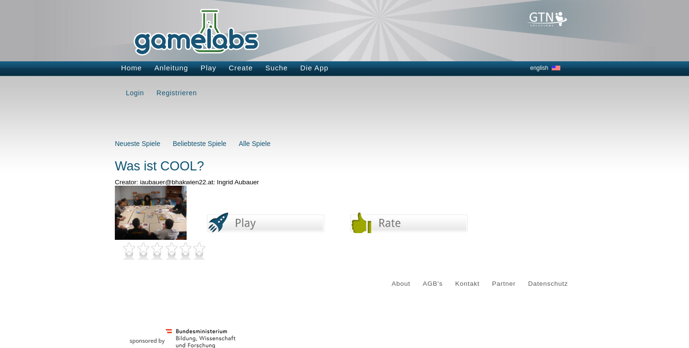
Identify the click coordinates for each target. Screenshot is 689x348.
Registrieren (176, 93)
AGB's (433, 283)
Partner (504, 283)
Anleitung (172, 68)
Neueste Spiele (137, 143)
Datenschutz (548, 283)
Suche (277, 68)
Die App (314, 68)
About (401, 283)
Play (208, 68)
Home (131, 68)
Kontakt (467, 283)
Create (241, 68)
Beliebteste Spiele (199, 143)
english (539, 68)
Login (135, 93)
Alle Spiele (254, 143)
